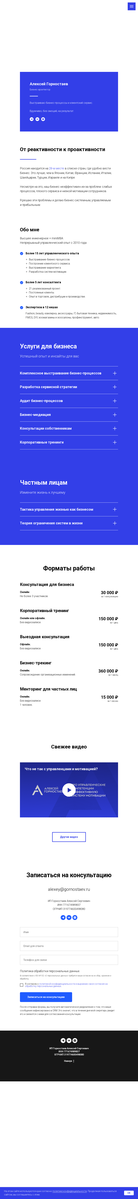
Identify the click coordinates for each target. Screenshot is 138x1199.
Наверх (69, 1061)
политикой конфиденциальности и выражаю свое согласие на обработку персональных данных (66, 985)
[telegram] (32, 119)
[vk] (37, 119)
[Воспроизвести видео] (69, 790)
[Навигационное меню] (131, 6)
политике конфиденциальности (69, 1191)
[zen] (43, 119)
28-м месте (56, 168)
